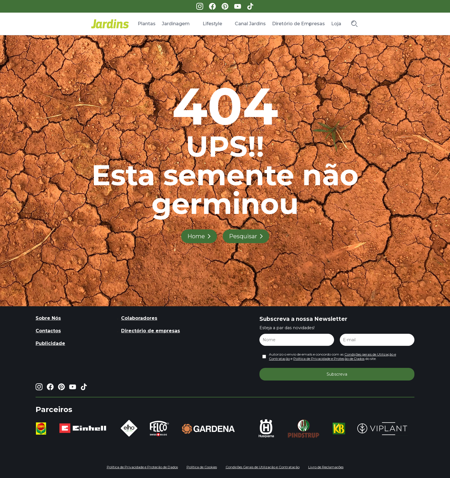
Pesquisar (243, 236)
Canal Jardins (250, 23)
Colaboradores (139, 318)
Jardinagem (176, 23)
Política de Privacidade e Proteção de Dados (328, 358)
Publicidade (50, 343)
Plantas (147, 23)
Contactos (48, 330)
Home (196, 236)
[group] (42, 428)
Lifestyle (212, 23)
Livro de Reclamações (326, 467)
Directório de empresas (150, 330)
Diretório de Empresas (298, 23)
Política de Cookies (202, 467)
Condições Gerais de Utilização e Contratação (263, 467)
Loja (336, 23)
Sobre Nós (48, 318)
